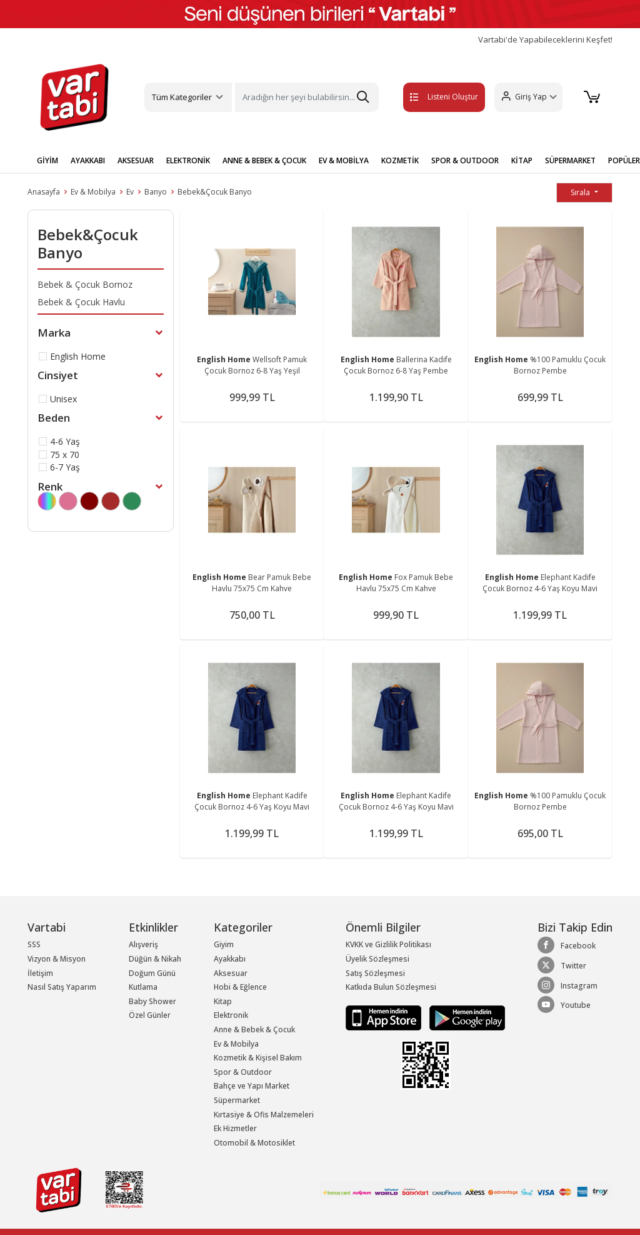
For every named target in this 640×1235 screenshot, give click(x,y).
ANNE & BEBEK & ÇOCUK (264, 160)
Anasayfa (44, 191)
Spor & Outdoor (243, 1072)
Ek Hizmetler (235, 1128)
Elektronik (231, 1015)
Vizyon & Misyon (57, 958)
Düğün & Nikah (155, 958)
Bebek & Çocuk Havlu (81, 302)
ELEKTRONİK (188, 160)
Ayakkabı (230, 958)
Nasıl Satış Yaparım (62, 987)
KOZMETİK (400, 160)
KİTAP (521, 160)
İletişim (40, 973)
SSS (34, 944)
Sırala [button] (581, 192)
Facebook (567, 945)
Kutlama (143, 987)
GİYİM (47, 160)
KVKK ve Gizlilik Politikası (388, 944)
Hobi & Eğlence (240, 987)
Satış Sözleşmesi (375, 973)
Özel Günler (150, 1015)
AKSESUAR (136, 160)
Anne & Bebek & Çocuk (254, 1029)
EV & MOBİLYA (344, 160)
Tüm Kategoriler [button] (182, 97)
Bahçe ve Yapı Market (251, 1085)
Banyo (155, 191)
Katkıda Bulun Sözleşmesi (391, 987)
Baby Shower (152, 1001)
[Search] (306, 97)
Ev (130, 191)
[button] (526, 97)
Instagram (568, 985)
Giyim (224, 944)
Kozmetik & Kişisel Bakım (258, 1057)
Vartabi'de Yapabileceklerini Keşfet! (545, 39)
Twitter (562, 965)
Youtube (564, 1005)
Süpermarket (237, 1100)
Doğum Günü (152, 973)
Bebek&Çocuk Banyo (215, 191)
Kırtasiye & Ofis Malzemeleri (264, 1114)
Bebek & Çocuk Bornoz (85, 284)
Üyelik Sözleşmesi (377, 958)
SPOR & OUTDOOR (465, 160)
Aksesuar (231, 973)
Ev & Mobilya (93, 191)
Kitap (223, 1001)
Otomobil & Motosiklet (254, 1142)
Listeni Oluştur (430, 97)
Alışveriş (143, 944)
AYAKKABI (88, 160)
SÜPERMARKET (570, 160)
